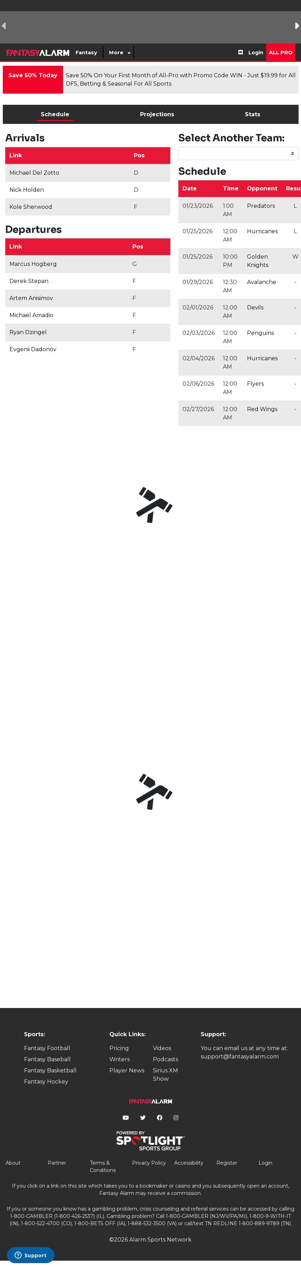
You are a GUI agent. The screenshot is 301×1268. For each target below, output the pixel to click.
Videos (162, 1048)
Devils (255, 307)
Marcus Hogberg (33, 264)
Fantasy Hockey (46, 1081)
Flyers (255, 383)
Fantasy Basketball (50, 1070)
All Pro (281, 52)
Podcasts (165, 1059)
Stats (252, 114)
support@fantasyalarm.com (240, 1056)
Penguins (260, 333)
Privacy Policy (149, 1163)
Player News (126, 1070)
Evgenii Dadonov (32, 349)
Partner (57, 1163)
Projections (157, 114)
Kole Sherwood (30, 207)
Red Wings (262, 409)
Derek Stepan (28, 281)
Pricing (119, 1048)
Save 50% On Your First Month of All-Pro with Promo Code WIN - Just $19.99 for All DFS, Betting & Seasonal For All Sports (181, 79)
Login (255, 52)
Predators (261, 206)
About (13, 1163)
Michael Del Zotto (34, 173)
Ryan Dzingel (28, 332)
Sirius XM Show (165, 1074)
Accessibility (188, 1163)
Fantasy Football (47, 1048)
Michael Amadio (31, 315)
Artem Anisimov (31, 298)
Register (226, 1163)
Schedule (55, 114)
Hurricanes (262, 231)
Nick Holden (26, 190)
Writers (119, 1059)
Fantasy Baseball (47, 1059)
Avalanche (261, 282)
